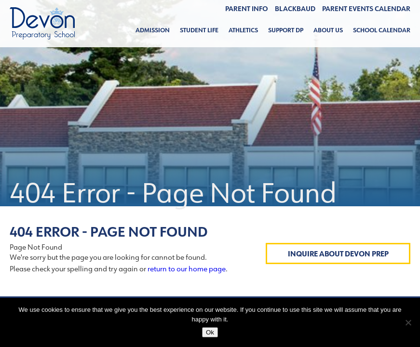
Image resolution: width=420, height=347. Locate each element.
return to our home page (187, 269)
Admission (152, 30)
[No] (408, 322)
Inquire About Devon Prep (338, 254)
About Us (328, 30)
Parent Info (246, 8)
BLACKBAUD (295, 8)
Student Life (199, 30)
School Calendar (381, 30)
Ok (210, 332)
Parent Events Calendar (366, 8)
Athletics (243, 30)
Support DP (285, 30)
